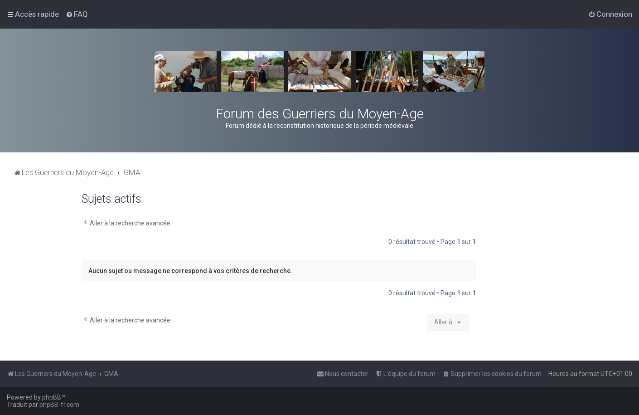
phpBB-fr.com (59, 404)
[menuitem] (77, 14)
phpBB (51, 397)
